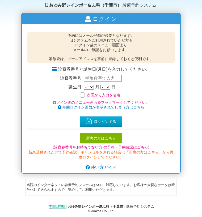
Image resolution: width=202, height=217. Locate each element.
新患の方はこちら (101, 138)
